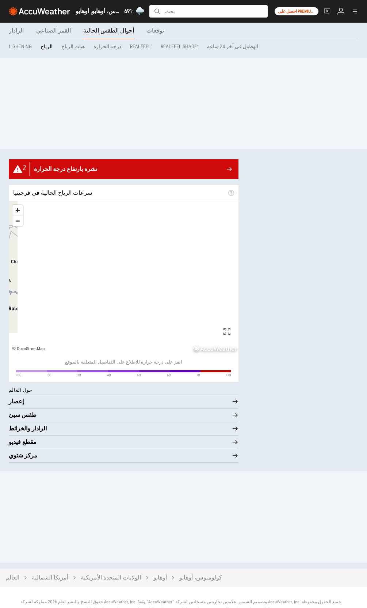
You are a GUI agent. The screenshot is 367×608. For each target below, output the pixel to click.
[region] (123, 278)
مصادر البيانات (96, 592)
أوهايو (160, 559)
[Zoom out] (17, 221)
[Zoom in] (17, 210)
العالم (12, 559)
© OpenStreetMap (28, 349)
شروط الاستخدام (263, 592)
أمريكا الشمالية (50, 559)
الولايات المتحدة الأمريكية (111, 559)
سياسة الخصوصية (225, 592)
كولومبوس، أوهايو (200, 559)
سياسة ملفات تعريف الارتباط (175, 592)
